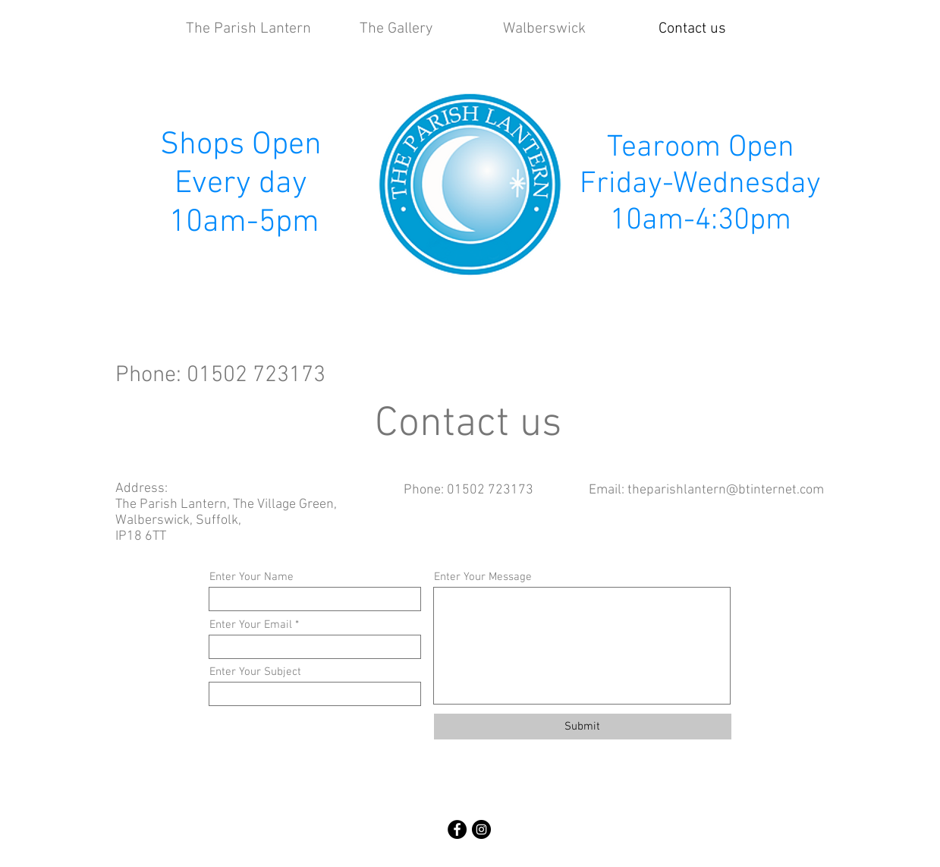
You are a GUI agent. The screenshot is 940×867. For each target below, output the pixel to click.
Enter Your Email (250, 625)
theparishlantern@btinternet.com (725, 490)
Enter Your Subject (255, 672)
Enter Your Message (483, 577)
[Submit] (582, 726)
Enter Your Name (251, 577)
